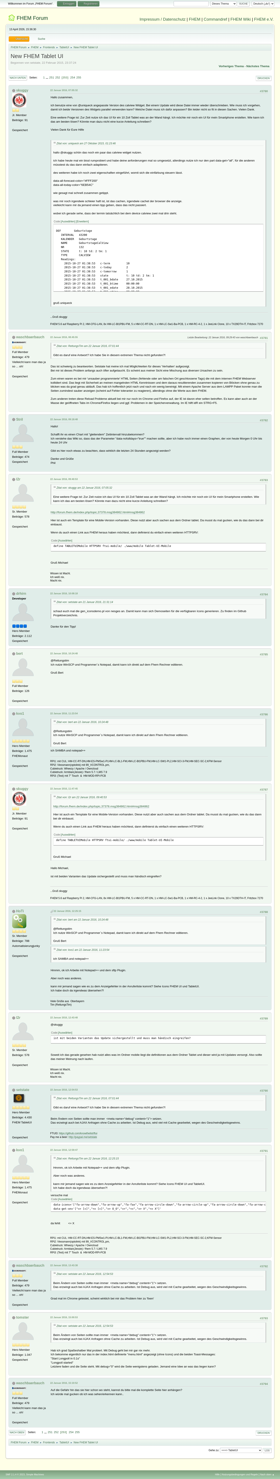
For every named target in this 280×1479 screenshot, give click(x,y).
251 (51, 77)
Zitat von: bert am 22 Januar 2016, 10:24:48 (82, 722)
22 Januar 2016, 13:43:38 (64, 1265)
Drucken (264, 78)
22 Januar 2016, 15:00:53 (64, 1317)
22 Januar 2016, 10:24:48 (64, 653)
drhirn (21, 593)
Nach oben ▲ (267, 1474)
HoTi (20, 911)
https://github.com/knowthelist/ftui (78, 1133)
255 (78, 77)
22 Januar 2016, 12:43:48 (64, 1017)
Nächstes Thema (257, 66)
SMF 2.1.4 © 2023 (15, 1474)
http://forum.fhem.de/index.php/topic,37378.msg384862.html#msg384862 (98, 512)
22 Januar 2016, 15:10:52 (64, 1383)
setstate (22, 1090)
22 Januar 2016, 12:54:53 (64, 1089)
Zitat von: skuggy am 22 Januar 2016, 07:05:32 (84, 487)
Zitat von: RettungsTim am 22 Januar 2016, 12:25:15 (88, 1158)
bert (19, 653)
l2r (18, 479)
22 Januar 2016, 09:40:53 (64, 479)
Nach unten (18, 78)
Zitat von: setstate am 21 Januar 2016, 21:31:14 (85, 602)
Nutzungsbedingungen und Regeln (240, 1474)
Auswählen (68, 221)
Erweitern (82, 221)
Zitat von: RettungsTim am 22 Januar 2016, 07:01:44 (88, 346)
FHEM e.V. (264, 19)
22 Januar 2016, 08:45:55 (64, 337)
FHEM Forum (32, 18)
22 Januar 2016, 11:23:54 (64, 713)
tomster (22, 1317)
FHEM (194, 19)
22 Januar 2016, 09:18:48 (64, 419)
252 (57, 77)
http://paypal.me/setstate (83, 1137)
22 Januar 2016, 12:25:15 (67, 911)
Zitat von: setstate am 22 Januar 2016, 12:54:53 (85, 1274)
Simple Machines (35, 1474)
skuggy (22, 90)
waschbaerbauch (30, 337)
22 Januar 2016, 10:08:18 (64, 593)
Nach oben (17, 1432)
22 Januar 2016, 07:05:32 (64, 90)
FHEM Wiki (240, 19)
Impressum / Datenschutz (162, 19)
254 (72, 77)
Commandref (215, 19)
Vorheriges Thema (231, 66)
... (47, 77)
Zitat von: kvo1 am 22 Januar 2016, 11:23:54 (83, 949)
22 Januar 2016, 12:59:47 (64, 1150)
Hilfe (217, 1474)
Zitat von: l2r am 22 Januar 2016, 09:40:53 (82, 797)
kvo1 (20, 713)
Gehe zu (213, 1450)
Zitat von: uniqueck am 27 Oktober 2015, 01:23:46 (86, 143)
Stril (19, 419)
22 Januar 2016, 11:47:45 (64, 788)
